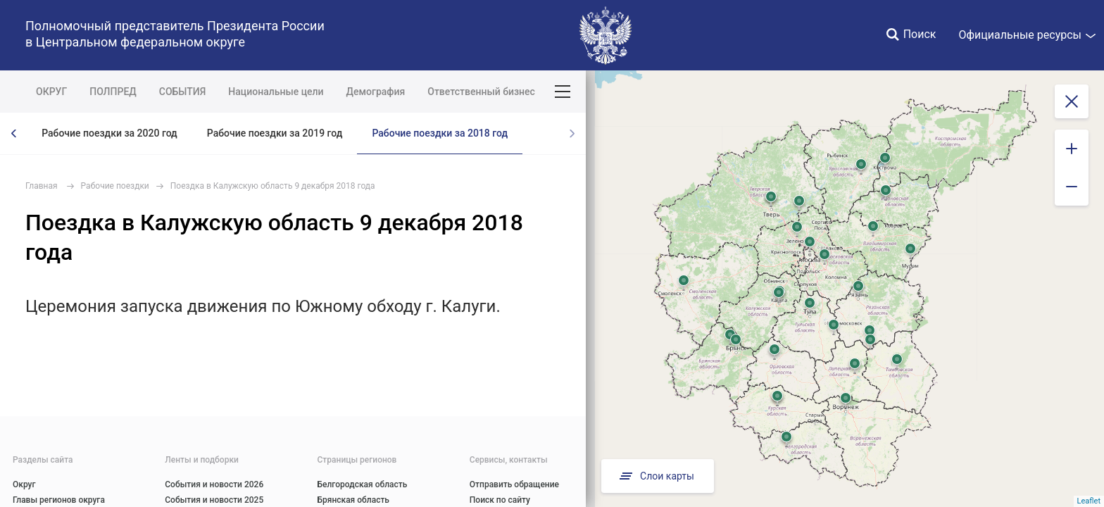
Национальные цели (275, 91)
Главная (41, 186)
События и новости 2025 (214, 500)
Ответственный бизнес (481, 91)
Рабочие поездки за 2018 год (440, 133)
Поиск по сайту (500, 500)
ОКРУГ (51, 91)
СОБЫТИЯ (182, 91)
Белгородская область (363, 484)
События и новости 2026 (214, 484)
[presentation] (14, 133)
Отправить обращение (514, 484)
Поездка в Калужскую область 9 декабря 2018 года (272, 186)
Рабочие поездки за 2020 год (109, 133)
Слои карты (655, 476)
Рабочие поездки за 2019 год (275, 133)
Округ (24, 484)
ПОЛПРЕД (113, 91)
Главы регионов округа (59, 500)
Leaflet (1088, 501)
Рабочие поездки (115, 186)
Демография (376, 91)
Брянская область (353, 500)
